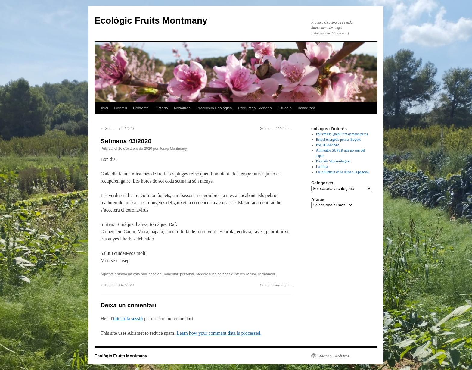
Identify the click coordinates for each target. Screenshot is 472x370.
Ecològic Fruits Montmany (151, 20)
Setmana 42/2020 (117, 129)
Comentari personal (178, 274)
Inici (104, 108)
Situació (285, 108)
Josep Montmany (173, 148)
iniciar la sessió (128, 318)
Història (161, 108)
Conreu (120, 108)
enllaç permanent (261, 274)
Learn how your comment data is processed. (218, 333)
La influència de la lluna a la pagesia (342, 172)
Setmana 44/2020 (276, 129)
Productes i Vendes (255, 108)
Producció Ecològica (214, 108)
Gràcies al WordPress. (333, 356)
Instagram (306, 108)
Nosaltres (182, 108)
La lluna (322, 167)
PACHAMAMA (328, 145)
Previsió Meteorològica (333, 161)
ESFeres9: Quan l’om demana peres (342, 134)
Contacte (141, 108)
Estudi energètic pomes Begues (338, 139)
